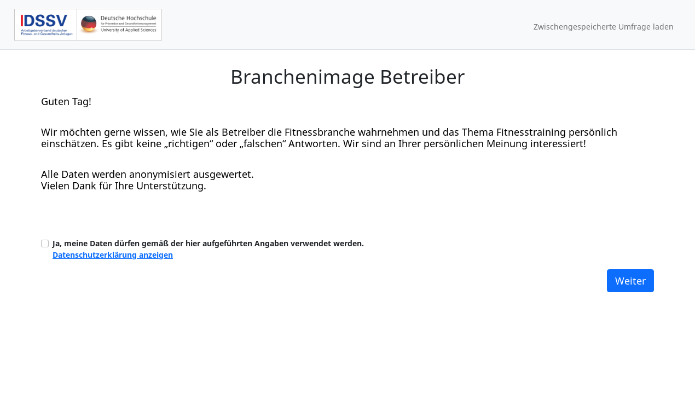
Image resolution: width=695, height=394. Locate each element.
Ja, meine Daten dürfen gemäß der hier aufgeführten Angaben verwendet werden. (208, 249)
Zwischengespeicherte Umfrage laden (604, 26)
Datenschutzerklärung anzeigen (113, 255)
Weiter (630, 280)
